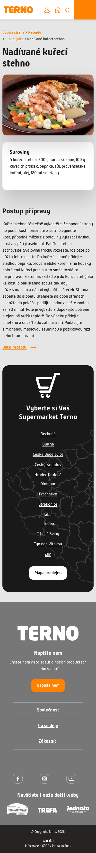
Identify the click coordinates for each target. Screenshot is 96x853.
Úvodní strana (13, 33)
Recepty (34, 33)
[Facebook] (19, 778)
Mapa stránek (61, 846)
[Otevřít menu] (85, 9)
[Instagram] (46, 778)
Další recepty (14, 347)
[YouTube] (72, 778)
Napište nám (48, 685)
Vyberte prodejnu (61, 10)
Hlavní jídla (14, 39)
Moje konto (51, 10)
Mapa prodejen (48, 573)
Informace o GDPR (37, 846)
